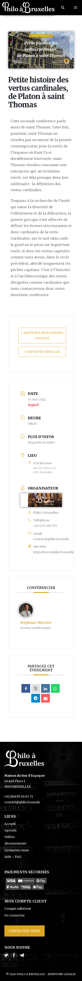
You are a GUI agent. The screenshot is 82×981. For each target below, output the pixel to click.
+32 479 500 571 (45, 526)
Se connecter (14, 915)
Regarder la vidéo (41, 442)
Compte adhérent (17, 909)
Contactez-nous (16, 850)
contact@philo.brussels (51, 539)
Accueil (10, 824)
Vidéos (9, 837)
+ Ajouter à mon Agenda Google (42, 335)
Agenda (10, 830)
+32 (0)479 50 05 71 (18, 796)
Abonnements (15, 843)
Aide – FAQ (12, 857)
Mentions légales (62, 974)
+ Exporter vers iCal (42, 352)
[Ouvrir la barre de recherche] (62, 7)
